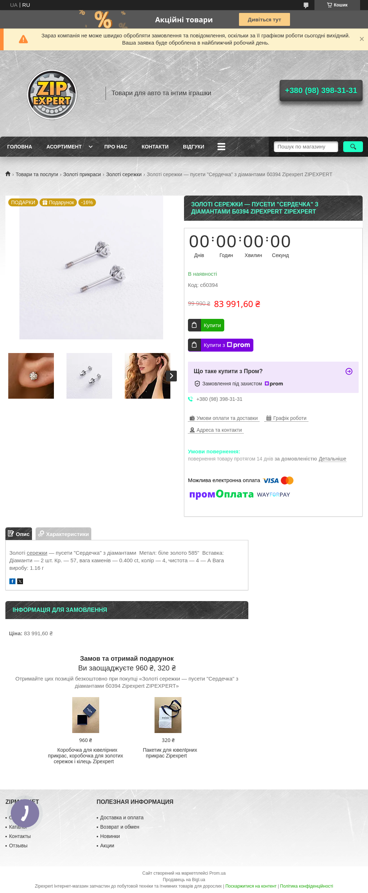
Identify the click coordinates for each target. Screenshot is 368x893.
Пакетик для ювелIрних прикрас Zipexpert (170, 753)
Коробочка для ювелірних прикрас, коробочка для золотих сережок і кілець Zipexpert (85, 755)
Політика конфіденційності (306, 886)
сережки (37, 553)
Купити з (227, 345)
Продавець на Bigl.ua (184, 879)
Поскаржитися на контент (250, 886)
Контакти (155, 147)
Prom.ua (218, 873)
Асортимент (64, 147)
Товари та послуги (36, 174)
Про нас (115, 147)
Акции (107, 845)
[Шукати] (353, 146)
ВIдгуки (193, 147)
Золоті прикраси (82, 174)
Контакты (20, 836)
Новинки (110, 836)
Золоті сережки (124, 174)
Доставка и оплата (122, 817)
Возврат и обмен (119, 827)
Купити (212, 325)
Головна (19, 147)
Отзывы (18, 845)
